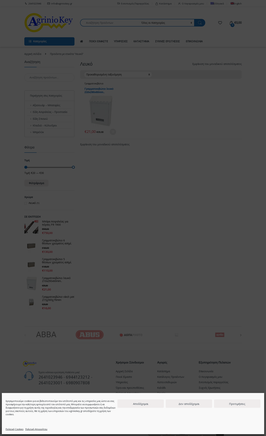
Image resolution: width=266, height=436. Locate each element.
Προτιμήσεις (237, 404)
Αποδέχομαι (140, 404)
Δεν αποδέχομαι (189, 404)
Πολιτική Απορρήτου (36, 429)
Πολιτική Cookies (14, 429)
